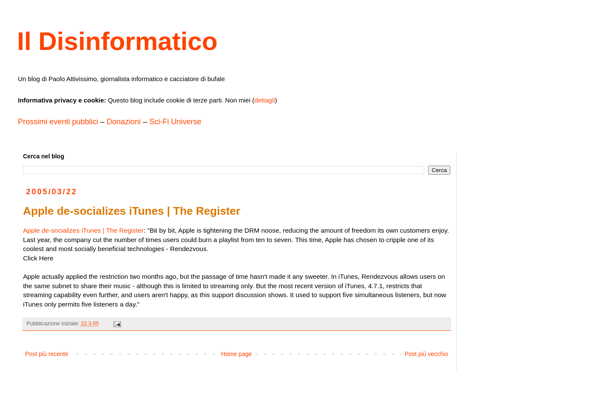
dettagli (264, 100)
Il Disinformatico (117, 41)
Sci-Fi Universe (175, 121)
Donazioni (124, 121)
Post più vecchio (426, 353)
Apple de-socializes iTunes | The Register (83, 230)
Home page (236, 353)
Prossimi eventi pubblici (58, 121)
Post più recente (46, 353)
